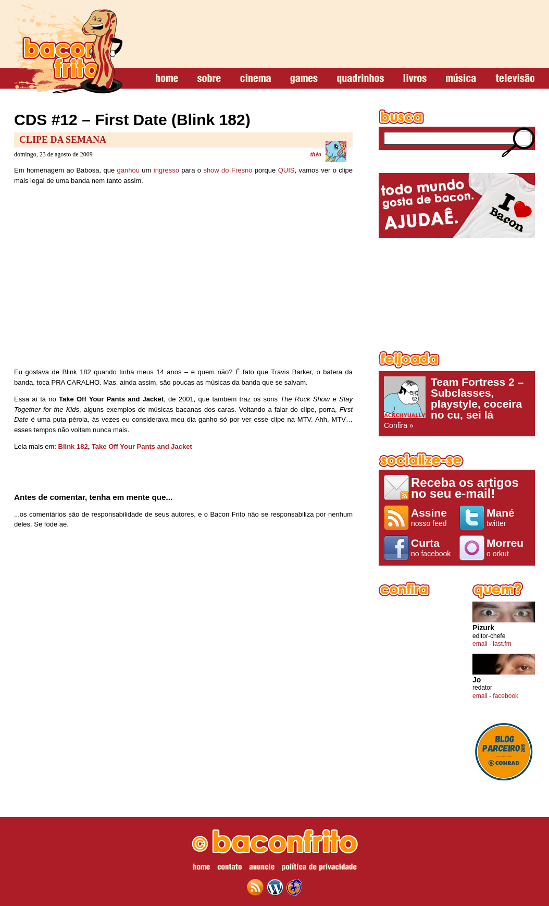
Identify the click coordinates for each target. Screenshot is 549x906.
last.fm (502, 643)
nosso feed (432, 517)
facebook (505, 696)
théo (315, 154)
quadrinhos (360, 79)
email (480, 643)
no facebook (432, 547)
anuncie (261, 868)
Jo (476, 680)
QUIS (286, 170)
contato (229, 868)
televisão (514, 79)
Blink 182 (73, 446)
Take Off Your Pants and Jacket (142, 446)
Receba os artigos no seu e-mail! (465, 487)
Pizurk (483, 628)
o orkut (508, 547)
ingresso (166, 170)
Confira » (457, 403)
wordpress (275, 887)
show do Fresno (227, 170)
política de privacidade (319, 868)
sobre (209, 79)
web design (294, 887)
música (461, 79)
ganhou (128, 170)
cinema (255, 79)
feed (255, 887)
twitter (508, 517)
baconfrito (68, 49)
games (304, 79)
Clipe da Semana (62, 139)
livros (415, 79)
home (167, 79)
